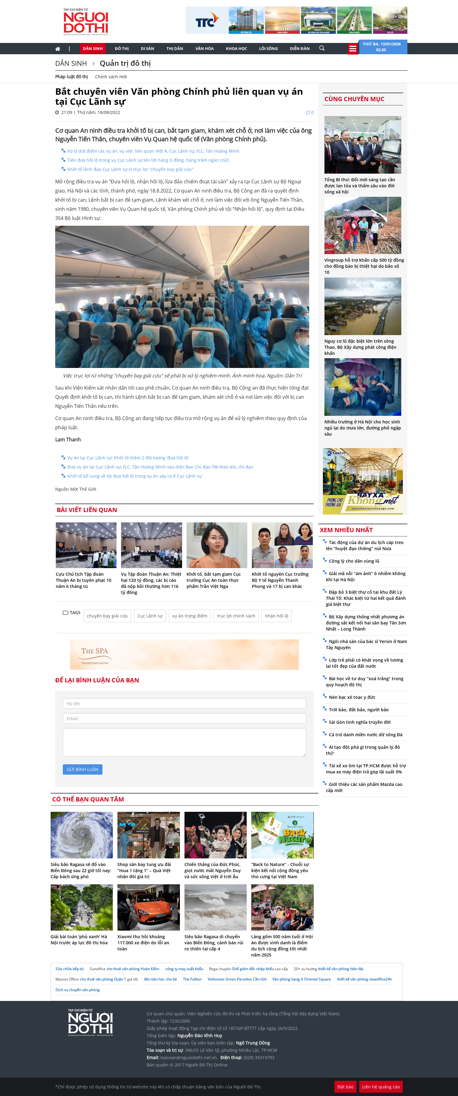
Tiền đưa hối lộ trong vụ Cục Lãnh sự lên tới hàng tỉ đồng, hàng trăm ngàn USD (148, 160)
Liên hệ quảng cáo (381, 1087)
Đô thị (122, 48)
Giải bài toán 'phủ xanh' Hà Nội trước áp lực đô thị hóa (79, 940)
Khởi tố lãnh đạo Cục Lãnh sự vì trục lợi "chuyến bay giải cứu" (130, 169)
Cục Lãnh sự (150, 616)
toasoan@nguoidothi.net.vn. (189, 1057)
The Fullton (192, 979)
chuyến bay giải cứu (107, 616)
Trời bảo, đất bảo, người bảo (359, 709)
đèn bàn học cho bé (160, 979)
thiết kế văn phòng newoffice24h (364, 979)
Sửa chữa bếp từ (69, 968)
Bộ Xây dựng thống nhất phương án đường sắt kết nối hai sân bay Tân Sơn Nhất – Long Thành (366, 623)
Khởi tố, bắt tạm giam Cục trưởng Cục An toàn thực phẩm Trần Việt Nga (214, 580)
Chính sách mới (111, 77)
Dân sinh (93, 48)
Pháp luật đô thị (71, 77)
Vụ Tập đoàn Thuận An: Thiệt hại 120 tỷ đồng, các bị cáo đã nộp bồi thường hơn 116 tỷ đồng (151, 583)
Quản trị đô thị (124, 63)
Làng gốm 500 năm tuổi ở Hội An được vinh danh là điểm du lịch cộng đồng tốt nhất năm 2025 (282, 946)
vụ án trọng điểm (189, 616)
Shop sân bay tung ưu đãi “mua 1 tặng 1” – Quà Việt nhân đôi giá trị (144, 870)
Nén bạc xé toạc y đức (352, 697)
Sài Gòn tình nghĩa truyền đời (360, 722)
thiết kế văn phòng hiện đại (340, 968)
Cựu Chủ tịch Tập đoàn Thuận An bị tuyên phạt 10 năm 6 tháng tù (83, 580)
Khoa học (236, 48)
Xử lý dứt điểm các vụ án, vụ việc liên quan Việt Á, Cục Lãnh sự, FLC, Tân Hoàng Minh (153, 151)
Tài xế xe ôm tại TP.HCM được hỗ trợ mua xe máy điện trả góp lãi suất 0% (366, 769)
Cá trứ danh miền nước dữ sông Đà (366, 734)
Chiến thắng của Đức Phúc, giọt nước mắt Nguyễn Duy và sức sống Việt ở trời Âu (212, 870)
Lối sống (268, 48)
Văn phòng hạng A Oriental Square (301, 979)
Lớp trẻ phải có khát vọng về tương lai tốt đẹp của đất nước (364, 663)
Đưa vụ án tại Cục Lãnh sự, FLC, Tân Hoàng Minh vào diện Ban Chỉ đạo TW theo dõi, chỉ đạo (160, 467)
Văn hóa (204, 48)
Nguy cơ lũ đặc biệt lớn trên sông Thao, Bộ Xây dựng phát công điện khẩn (360, 347)
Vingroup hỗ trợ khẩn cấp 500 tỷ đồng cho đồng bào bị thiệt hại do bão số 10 (364, 266)
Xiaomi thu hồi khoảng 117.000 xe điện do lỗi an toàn (143, 943)
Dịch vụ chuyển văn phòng (77, 989)
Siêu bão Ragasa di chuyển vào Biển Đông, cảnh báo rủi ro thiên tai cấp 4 (213, 943)
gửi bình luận (82, 769)
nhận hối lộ (276, 616)
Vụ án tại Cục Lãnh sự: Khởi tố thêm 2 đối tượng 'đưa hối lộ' (128, 458)
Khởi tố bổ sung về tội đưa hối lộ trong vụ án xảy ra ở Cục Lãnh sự (134, 476)
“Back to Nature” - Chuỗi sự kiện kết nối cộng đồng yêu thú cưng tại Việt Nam (280, 870)
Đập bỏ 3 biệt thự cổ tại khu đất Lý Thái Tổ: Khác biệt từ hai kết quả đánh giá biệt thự (366, 598)
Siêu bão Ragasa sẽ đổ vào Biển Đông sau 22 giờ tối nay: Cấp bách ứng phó (81, 870)
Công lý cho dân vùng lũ (354, 561)
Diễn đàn (300, 48)
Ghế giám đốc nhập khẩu (253, 968)
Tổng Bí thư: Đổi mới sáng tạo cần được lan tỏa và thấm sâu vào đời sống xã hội (359, 186)
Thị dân (174, 48)
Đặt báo (345, 1087)
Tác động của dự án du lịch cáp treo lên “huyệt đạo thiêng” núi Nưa (365, 545)
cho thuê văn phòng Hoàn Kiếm (132, 968)
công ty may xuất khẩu (184, 968)
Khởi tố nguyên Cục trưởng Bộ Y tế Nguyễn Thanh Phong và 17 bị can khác (280, 580)
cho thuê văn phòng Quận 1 (103, 979)
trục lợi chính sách (236, 616)
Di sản (147, 48)
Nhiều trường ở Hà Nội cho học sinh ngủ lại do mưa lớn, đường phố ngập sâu (362, 428)
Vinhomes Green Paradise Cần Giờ (237, 979)
